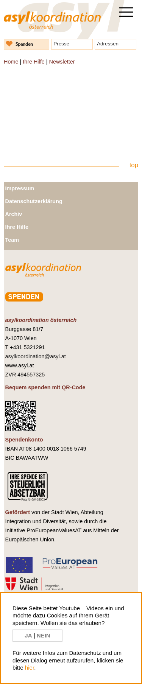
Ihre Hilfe (34, 62)
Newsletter (62, 62)
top (134, 165)
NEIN (43, 635)
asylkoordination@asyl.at (35, 356)
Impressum (19, 188)
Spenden (24, 44)
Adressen (108, 44)
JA (29, 635)
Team (12, 240)
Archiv (13, 214)
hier (29, 667)
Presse (61, 44)
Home (11, 62)
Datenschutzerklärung (33, 201)
